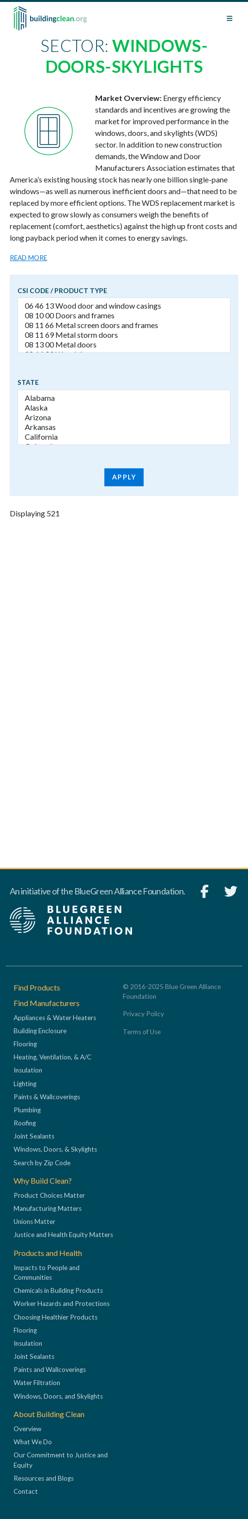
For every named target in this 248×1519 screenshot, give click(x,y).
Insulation (28, 1070)
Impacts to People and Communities (47, 1272)
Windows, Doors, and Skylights (58, 1396)
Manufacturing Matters (48, 1208)
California (124, 437)
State (28, 382)
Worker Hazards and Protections (62, 1303)
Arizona (124, 417)
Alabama (124, 398)
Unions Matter (34, 1221)
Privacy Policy (143, 1014)
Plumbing (27, 1110)
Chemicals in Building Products (58, 1290)
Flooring (25, 1044)
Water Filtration (37, 1383)
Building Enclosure (40, 1031)
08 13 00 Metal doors (124, 344)
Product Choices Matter (49, 1195)
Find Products (37, 987)
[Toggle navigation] (229, 18)
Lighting (25, 1084)
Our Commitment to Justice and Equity (61, 1460)
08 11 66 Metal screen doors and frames (124, 325)
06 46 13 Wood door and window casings (124, 306)
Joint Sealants (34, 1136)
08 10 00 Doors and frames (124, 315)
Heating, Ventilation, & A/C (52, 1057)
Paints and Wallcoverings (50, 1369)
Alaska (124, 408)
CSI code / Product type (62, 291)
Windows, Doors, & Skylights (55, 1149)
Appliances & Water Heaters (55, 1018)
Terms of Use (142, 1032)
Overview (27, 1429)
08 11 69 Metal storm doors (124, 335)
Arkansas (124, 427)
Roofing (25, 1123)
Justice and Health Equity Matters (63, 1234)
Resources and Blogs (44, 1478)
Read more (28, 258)
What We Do (33, 1442)
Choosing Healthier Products (56, 1317)
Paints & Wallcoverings (47, 1097)
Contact (26, 1491)
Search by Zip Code (42, 1163)
